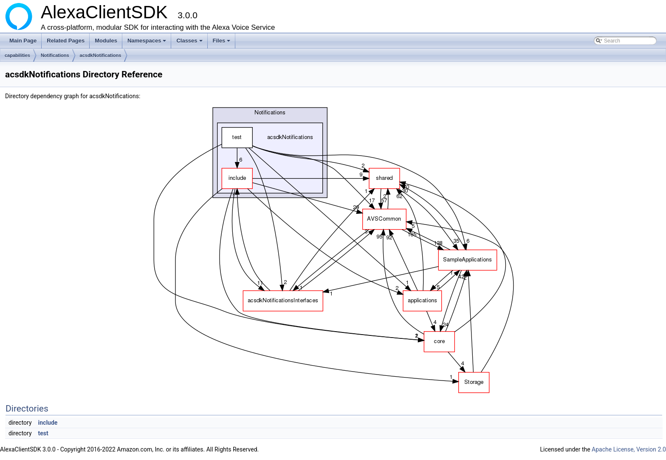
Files (222, 42)
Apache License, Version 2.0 (629, 449)
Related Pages (66, 40)
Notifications (55, 55)
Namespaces (147, 42)
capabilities (17, 55)
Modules (106, 40)
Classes (189, 42)
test (43, 433)
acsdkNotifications (100, 55)
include (48, 422)
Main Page (23, 40)
